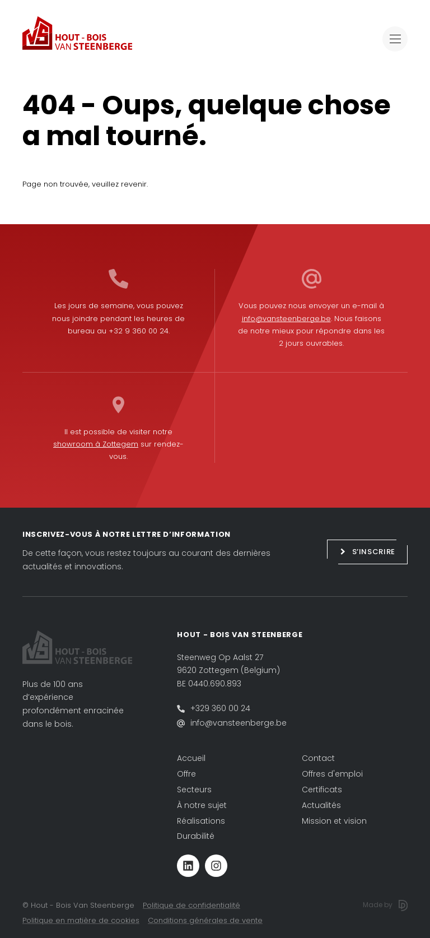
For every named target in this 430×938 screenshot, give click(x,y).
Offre (186, 773)
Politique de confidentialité (191, 905)
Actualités (321, 805)
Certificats (322, 789)
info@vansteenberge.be (286, 318)
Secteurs (194, 789)
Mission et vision (334, 820)
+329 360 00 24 (220, 708)
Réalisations (201, 820)
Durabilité (195, 836)
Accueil (191, 758)
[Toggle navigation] (395, 39)
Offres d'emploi (332, 773)
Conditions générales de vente (205, 920)
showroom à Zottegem (95, 444)
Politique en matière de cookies (80, 920)
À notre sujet (202, 805)
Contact (318, 758)
